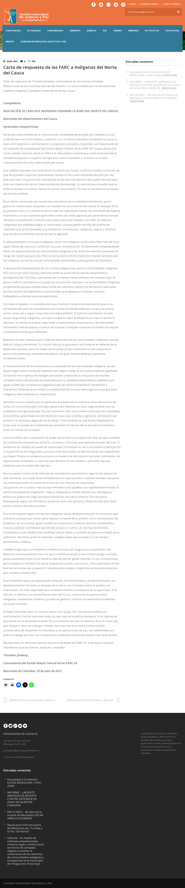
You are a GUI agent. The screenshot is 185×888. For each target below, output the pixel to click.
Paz (34, 61)
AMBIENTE (75, 30)
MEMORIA (133, 30)
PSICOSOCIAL (172, 30)
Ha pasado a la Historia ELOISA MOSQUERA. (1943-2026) (150, 73)
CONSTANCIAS (13, 30)
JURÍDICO (91, 30)
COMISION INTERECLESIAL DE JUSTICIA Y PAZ (43, 41)
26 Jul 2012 (12, 61)
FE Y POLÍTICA (152, 30)
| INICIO (132, 4)
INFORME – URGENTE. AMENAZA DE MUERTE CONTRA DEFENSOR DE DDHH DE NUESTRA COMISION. (155, 85)
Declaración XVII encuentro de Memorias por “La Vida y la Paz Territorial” (24, 828)
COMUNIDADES (55, 30)
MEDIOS (10, 41)
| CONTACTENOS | (171, 4)
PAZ (105, 30)
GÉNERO (117, 30)
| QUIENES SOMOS (148, 4)
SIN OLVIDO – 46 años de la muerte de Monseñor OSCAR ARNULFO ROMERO (154, 96)
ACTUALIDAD (34, 30)
